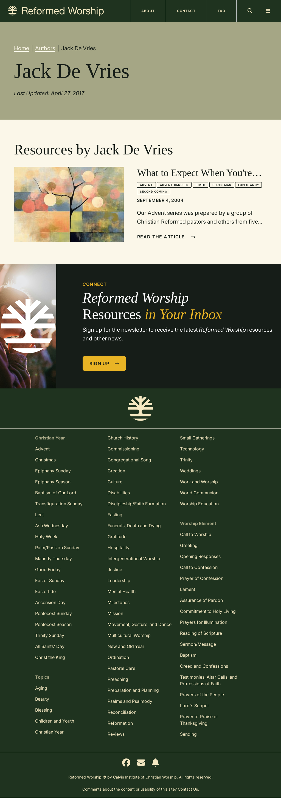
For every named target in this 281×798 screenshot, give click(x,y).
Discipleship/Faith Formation (137, 503)
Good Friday (48, 569)
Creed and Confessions (204, 666)
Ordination (118, 657)
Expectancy (248, 185)
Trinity (186, 460)
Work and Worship (199, 481)
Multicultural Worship (129, 635)
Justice (115, 569)
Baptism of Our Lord (55, 492)
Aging (41, 688)
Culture (115, 481)
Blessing (43, 710)
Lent (39, 514)
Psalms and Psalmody (130, 701)
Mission (115, 613)
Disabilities (119, 492)
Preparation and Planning (133, 690)
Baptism (188, 655)
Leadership (119, 580)
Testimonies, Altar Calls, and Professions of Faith (208, 680)
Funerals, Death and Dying (134, 525)
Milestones (119, 602)
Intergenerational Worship (134, 558)
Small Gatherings (197, 438)
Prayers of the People (202, 694)
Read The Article (166, 236)
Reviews (116, 734)
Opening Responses (200, 556)
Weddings (190, 470)
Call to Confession (199, 567)
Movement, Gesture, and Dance (140, 624)
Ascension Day (50, 602)
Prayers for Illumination (203, 622)
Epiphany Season (53, 481)
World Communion (199, 492)
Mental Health (122, 591)
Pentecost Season (53, 624)
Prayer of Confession (201, 578)
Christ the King (50, 657)
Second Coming (153, 191)
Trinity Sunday (49, 635)
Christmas (221, 185)
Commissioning (123, 449)
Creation (116, 470)
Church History (123, 438)
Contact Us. (188, 789)
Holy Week (46, 536)
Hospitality (119, 547)
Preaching (118, 679)
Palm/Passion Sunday (57, 547)
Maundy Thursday (53, 558)
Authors (45, 48)
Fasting (115, 514)
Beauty (42, 699)
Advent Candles (174, 185)
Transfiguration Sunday (59, 503)
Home (21, 48)
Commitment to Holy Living (208, 611)
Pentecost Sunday (53, 613)
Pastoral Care (121, 668)
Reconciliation (122, 712)
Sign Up (104, 363)
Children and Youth (54, 721)
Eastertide (45, 591)
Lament (187, 589)
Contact (186, 11)
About (148, 11)
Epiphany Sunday (53, 470)
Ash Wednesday (51, 525)
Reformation (120, 723)
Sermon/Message (198, 644)
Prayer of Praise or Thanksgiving (199, 720)
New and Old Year (126, 646)
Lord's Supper (194, 705)
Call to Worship (195, 534)
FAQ (221, 11)
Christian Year (49, 732)
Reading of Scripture (201, 633)
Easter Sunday (49, 580)
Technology (192, 449)
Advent (146, 185)
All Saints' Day (49, 646)
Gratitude (117, 536)
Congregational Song (129, 460)
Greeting (189, 545)
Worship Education (199, 503)
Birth (200, 185)
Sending (188, 734)
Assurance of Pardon (201, 600)
